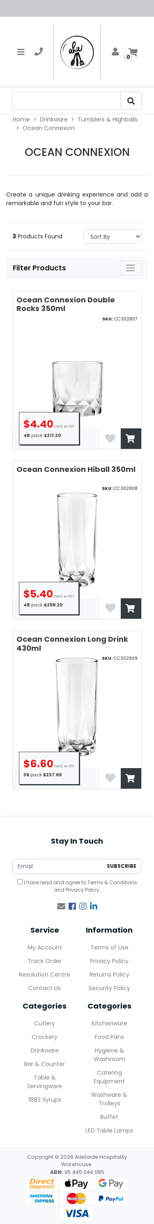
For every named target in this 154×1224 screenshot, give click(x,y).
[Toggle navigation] (21, 51)
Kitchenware (109, 1023)
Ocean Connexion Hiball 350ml (76, 469)
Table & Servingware (44, 1081)
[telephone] (38, 52)
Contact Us (44, 988)
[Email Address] (57, 866)
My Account (45, 947)
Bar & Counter (44, 1064)
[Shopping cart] (133, 52)
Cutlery (44, 1023)
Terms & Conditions (112, 882)
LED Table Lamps (109, 1130)
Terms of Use (109, 947)
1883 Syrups (44, 1100)
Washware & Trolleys (109, 1099)
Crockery (44, 1037)
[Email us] (61, 906)
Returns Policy (109, 974)
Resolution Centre (44, 974)
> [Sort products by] (112, 236)
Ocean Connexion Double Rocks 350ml (65, 304)
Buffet (109, 1117)
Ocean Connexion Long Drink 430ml (72, 643)
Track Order (45, 961)
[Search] (131, 101)
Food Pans (109, 1037)
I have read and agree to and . (77, 886)
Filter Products (40, 268)
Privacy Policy (82, 889)
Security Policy (109, 988)
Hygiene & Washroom (109, 1054)
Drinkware (45, 1050)
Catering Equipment (109, 1076)
